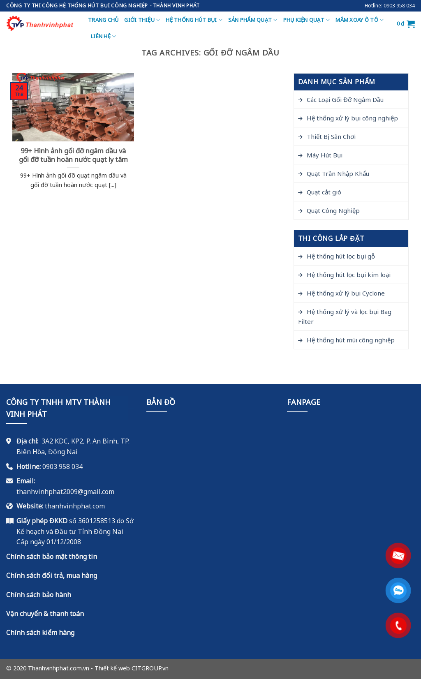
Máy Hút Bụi (324, 155)
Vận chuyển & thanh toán (45, 613)
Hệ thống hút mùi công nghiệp (351, 340)
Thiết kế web (112, 668)
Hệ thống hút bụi (194, 20)
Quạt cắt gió (324, 192)
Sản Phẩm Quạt (253, 20)
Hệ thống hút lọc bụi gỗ (341, 256)
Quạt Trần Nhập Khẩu (338, 173)
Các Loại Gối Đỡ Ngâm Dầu (345, 99)
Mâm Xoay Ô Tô (359, 20)
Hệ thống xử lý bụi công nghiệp (352, 118)
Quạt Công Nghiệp (333, 210)
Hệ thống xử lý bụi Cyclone (346, 293)
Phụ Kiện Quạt (306, 20)
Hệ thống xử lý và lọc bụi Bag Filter (344, 316)
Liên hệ (103, 36)
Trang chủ (103, 19)
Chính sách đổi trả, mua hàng (51, 575)
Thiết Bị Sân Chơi (331, 136)
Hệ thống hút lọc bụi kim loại (349, 274)
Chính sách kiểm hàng (40, 632)
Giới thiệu (142, 20)
